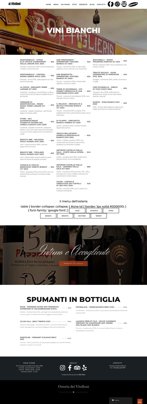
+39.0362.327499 (119, 368)
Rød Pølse (82, 375)
